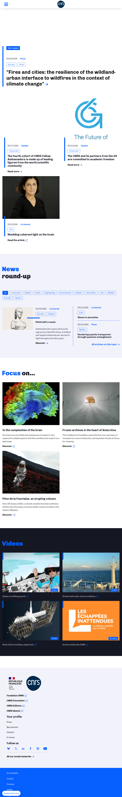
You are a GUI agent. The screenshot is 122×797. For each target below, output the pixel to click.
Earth (37, 293)
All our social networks (16, 756)
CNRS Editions (14, 705)
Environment (65, 293)
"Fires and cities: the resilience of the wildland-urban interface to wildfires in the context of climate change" (60, 78)
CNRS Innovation (16, 700)
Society (7, 298)
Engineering (49, 293)
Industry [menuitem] (10, 732)
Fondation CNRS (15, 695)
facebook (30, 748)
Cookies (10, 784)
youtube (45, 748)
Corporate (15, 293)
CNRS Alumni (13, 711)
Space (18, 298)
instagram (38, 748)
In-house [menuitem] (11, 737)
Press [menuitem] (9, 722)
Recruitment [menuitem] (12, 727)
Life (102, 293)
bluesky (8, 748)
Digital (28, 293)
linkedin (23, 748)
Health (79, 293)
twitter (16, 748)
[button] (11, 793)
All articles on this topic (104, 344)
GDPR (9, 790)
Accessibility (12, 773)
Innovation (91, 293)
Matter (111, 293)
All (5, 293)
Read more (13, 171)
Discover (40, 343)
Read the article (16, 240)
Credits (10, 779)
